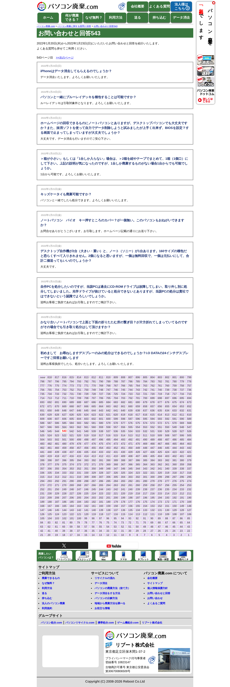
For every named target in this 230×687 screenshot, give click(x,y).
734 (49, 394)
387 (130, 460)
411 (108, 456)
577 (123, 423)
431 (116, 452)
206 (71, 497)
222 (108, 493)
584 (71, 423)
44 (181, 526)
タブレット (143, 556)
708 (86, 398)
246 (86, 489)
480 (64, 443)
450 (130, 448)
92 (137, 518)
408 (130, 456)
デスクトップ (84, 556)
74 (115, 522)
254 (182, 485)
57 (85, 526)
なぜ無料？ (93, 17)
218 (138, 493)
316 (189, 472)
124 (57, 514)
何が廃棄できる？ (72, 17)
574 (145, 423)
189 (42, 501)
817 (57, 377)
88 (166, 518)
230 (49, 493)
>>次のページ (65, 57)
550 (167, 427)
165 (64, 506)
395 (71, 460)
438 (64, 452)
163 (79, 506)
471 (130, 443)
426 (152, 452)
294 (42, 481)
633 (174, 410)
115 (123, 514)
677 (160, 402)
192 (174, 497)
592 (167, 418)
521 (71, 435)
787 (123, 381)
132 (152, 510)
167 (49, 506)
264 (108, 485)
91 (144, 518)
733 (57, 394)
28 (144, 530)
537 (108, 431)
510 (152, 435)
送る (137, 17)
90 (151, 518)
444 (174, 448)
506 (182, 435)
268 (79, 485)
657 (152, 406)
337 (189, 468)
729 (86, 394)
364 (145, 464)
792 (86, 381)
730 (79, 394)
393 (86, 460)
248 (71, 489)
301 (145, 477)
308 (94, 477)
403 (167, 456)
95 (115, 518)
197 (138, 497)
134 (138, 510)
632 (182, 410)
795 (64, 381)
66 (173, 522)
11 (115, 535)
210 (42, 497)
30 (129, 530)
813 (86, 377)
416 (71, 456)
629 (49, 414)
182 (94, 501)
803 (160, 377)
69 (151, 522)
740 (160, 389)
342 (152, 468)
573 (152, 423)
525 (42, 435)
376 (57, 464)
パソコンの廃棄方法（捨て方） (112, 588)
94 (122, 518)
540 (86, 431)
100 (79, 518)
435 (86, 452)
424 (167, 452)
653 (182, 406)
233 (182, 489)
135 (130, 510)
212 (182, 493)
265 (101, 485)
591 (174, 418)
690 (64, 402)
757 (189, 385)
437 (71, 452)
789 (108, 381)
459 (64, 448)
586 (57, 423)
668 (71, 406)
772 (79, 385)
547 (189, 427)
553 (145, 427)
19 (56, 535)
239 (138, 489)
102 (64, 518)
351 (86, 468)
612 (174, 414)
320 (160, 472)
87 (173, 518)
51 (129, 526)
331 (79, 472)
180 (108, 501)
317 (182, 472)
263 (116, 485)
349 (101, 468)
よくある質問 (159, 6)
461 (49, 448)
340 (167, 468)
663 (108, 406)
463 (189, 443)
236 (160, 489)
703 (123, 398)
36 (85, 530)
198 (130, 497)
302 (138, 477)
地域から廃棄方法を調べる (110, 603)
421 (189, 452)
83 (49, 522)
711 (64, 398)
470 (138, 443)
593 (160, 418)
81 (63, 522)
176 (138, 501)
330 (86, 472)
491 (138, 439)
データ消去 (181, 17)
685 (101, 402)
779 (182, 381)
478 (79, 443)
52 (122, 526)
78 (85, 522)
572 (160, 423)
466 (167, 443)
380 (182, 460)
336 (42, 472)
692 (49, 402)
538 (101, 431)
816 (64, 377)
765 (130, 385)
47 (159, 526)
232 (189, 489)
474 (108, 443)
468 (152, 443)
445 (167, 448)
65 (181, 522)
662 (116, 406)
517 (101, 435)
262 (123, 485)
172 (167, 501)
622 (101, 414)
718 (167, 394)
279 (152, 481)
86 (181, 518)
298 (167, 477)
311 (71, 477)
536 (116, 431)
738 (174, 389)
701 (138, 398)
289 (79, 481)
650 (49, 410)
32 (115, 530)
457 (79, 448)
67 (166, 522)
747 (108, 389)
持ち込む (159, 17)
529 (167, 431)
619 (123, 414)
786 (130, 381)
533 (138, 431)
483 (42, 443)
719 (160, 394)
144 (64, 510)
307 (101, 477)
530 (160, 431)
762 (152, 385)
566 (49, 427)
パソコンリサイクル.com (79, 622)
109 (167, 514)
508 (167, 435)
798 (42, 381)
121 (79, 514)
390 (108, 460)
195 (152, 497)
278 (160, 481)
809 (116, 377)
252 (42, 489)
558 (108, 427)
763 (145, 385)
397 (57, 460)
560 (94, 427)
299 (160, 477)
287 (94, 481)
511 (145, 435)
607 (57, 418)
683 (116, 402)
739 (167, 389)
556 (123, 427)
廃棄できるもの (51, 578)
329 (94, 472)
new (42, 377)
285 (108, 481)
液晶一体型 (163, 556)
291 (64, 481)
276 (174, 481)
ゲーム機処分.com (127, 622)
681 (130, 402)
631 (189, 410)
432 (108, 452)
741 (152, 389)
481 (57, 443)
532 (145, 431)
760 (167, 385)
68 (159, 522)
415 (79, 456)
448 (145, 448)
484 (189, 439)
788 (116, 381)
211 (189, 493)
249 (64, 489)
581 (94, 423)
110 (160, 514)
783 (152, 381)
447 (152, 448)
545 (49, 431)
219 (130, 493)
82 (56, 522)
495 (108, 439)
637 (145, 410)
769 (101, 385)
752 (71, 389)
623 (94, 414)
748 (101, 389)
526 (189, 431)
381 (174, 460)
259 (145, 485)
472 (123, 443)
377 (49, 464)
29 (137, 530)
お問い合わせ (155, 598)
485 (182, 439)
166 (57, 506)
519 (86, 435)
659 (138, 406)
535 (123, 431)
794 (71, 381)
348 (108, 468)
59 (71, 526)
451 (123, 448)
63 (41, 526)
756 (42, 389)
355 (57, 468)
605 (71, 418)
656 (160, 406)
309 (86, 477)
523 (57, 435)
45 (173, 526)
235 (167, 489)
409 (123, 456)
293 (49, 481)
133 (145, 510)
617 (138, 414)
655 (167, 406)
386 (138, 460)
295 (189, 477)
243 (108, 489)
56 (93, 526)
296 (182, 477)
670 (57, 406)
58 (78, 526)
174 (152, 501)
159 (108, 506)
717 (174, 394)
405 (152, 456)
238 (145, 489)
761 (160, 385)
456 (86, 448)
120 (86, 514)
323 (138, 472)
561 (86, 427)
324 (130, 472)
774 (64, 385)
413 (94, 456)
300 (152, 477)
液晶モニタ (182, 556)
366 (130, 464)
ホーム (48, 17)
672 (42, 406)
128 (182, 510)
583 (79, 423)
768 (108, 385)
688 (79, 402)
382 (167, 460)
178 (123, 501)
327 (108, 472)
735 (42, 394)
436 (79, 452)
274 (189, 481)
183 (86, 501)
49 (144, 526)
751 (79, 389)
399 (42, 460)
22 (188, 530)
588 (42, 423)
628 (57, 414)
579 (108, 423)
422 (182, 452)
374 (71, 464)
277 (167, 481)
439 (57, 452)
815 (71, 377)
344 (138, 468)
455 (94, 448)
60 (63, 526)
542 (71, 431)
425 (160, 452)
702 (130, 398)
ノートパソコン (64, 556)
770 (94, 385)
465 (174, 443)
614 (160, 414)
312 (64, 477)
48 (151, 526)
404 (160, 456)
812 (94, 377)
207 (64, 497)
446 (160, 448)
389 (116, 460)
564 (64, 427)
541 (79, 431)
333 (64, 472)
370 (101, 464)
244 (101, 489)
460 (57, 448)
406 (145, 456)
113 (138, 514)
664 (101, 406)
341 (160, 468)
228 (64, 493)
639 (130, 410)
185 (71, 501)
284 (116, 481)
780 (174, 381)
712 (57, 398)
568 (189, 423)
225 (86, 493)
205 (79, 497)
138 (108, 510)
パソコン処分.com (51, 622)
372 (86, 464)
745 (123, 389)
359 (182, 464)
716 (182, 394)
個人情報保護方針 (157, 588)
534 (130, 431)
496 (101, 439)
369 (108, 464)
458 (71, 448)
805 (145, 377)
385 (145, 460)
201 (108, 497)
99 (85, 518)
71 (137, 522)
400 (189, 456)
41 (49, 530)
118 (101, 514)
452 (116, 448)
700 (145, 398)
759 (174, 385)
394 (79, 460)
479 (71, 443)
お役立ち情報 (102, 608)
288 (86, 481)
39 (63, 530)
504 (42, 439)
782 (160, 381)
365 (138, 464)
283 (123, 481)
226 (79, 493)
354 (64, 468)
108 (174, 514)
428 (138, 452)
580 (101, 423)
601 (101, 418)
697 (167, 398)
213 (174, 493)
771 (86, 385)
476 (94, 443)
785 (138, 381)
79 (78, 522)
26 (159, 530)
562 (79, 427)
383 (160, 460)
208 (57, 497)
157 (123, 506)
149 (182, 506)
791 (94, 381)
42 (41, 530)
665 (94, 406)
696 (174, 398)
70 (144, 522)
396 (64, 460)
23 (181, 530)
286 (101, 481)
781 (167, 381)
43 (188, 526)
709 (79, 398)
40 (56, 530)
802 (167, 377)
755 (49, 389)
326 (116, 472)
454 (101, 448)
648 (64, 410)
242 (116, 489)
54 (107, 526)
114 (130, 514)
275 (182, 481)
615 (152, 414)
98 (93, 518)
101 (71, 518)
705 (108, 398)
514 (123, 435)
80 (71, 522)
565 (57, 427)
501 (64, 439)
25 (166, 530)
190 (189, 497)
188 (49, 501)
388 (123, 460)
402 (174, 456)
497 (94, 439)
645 (86, 410)
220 (123, 493)
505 (189, 435)
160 (101, 506)
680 (138, 402)
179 (116, 501)
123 (64, 514)
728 (94, 394)
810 (108, 377)
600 (108, 418)
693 (42, 402)
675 (174, 402)
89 (159, 518)
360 (174, 464)
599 (116, 418)
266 (94, 485)
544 (57, 431)
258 (152, 485)
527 (182, 431)
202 (101, 497)
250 (57, 489)
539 (94, 431)
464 (182, 443)
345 (130, 468)
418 (57, 456)
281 (138, 481)
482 (49, 443)
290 (71, 481)
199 (123, 497)
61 (56, 526)
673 (189, 402)
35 (93, 530)
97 (100, 518)
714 (42, 398)
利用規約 (47, 608)
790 (101, 381)
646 (79, 410)
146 (49, 510)
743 (138, 389)
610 (189, 414)
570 (174, 423)
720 (152, 394)
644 (94, 410)
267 (86, 485)
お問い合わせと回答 (158, 593)
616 (145, 414)
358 (189, 464)
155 (138, 506)
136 (123, 510)
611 (182, 414)
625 (79, 414)
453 (108, 448)
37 (78, 530)
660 (130, 406)
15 (85, 535)
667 (79, 406)
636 (152, 410)
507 (174, 435)
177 (130, 501)
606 (64, 418)
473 (116, 443)
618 (130, 414)
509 (160, 435)
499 (79, 439)
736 (189, 389)
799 (189, 377)
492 (130, 439)
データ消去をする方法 (107, 593)
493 (123, 439)
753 (64, 389)
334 (57, 472)
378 (42, 464)
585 (64, 423)
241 (123, 489)
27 (151, 530)
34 (100, 530)
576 (130, 423)
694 (189, 398)
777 (42, 385)
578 (116, 423)
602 (94, 418)
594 (152, 418)
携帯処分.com (106, 622)
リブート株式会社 (152, 622)
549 (174, 427)
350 (94, 468)
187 (57, 501)
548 (182, 427)
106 (189, 514)
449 (138, 448)
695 (182, 398)
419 (49, 456)
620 (116, 414)
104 (49, 518)
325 (123, 472)
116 (116, 514)
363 (152, 464)
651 (42, 410)
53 (115, 526)
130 (167, 510)
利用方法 (115, 17)
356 (49, 468)
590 (182, 418)
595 (145, 418)
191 (182, 497)
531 (152, 431)
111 (152, 514)
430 (123, 452)
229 (57, 493)
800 (182, 377)
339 (174, 468)
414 (86, 456)
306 (108, 477)
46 (166, 526)
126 (42, 514)
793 (79, 381)
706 (101, 398)
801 (174, 377)
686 (94, 402)
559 (101, 427)
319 (167, 472)
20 (49, 535)
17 (71, 535)
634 (167, 410)
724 (123, 394)
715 (189, 394)
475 (101, 443)
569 (182, 423)
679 (145, 402)
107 (182, 514)
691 (57, 402)
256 (167, 485)
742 (145, 389)
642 (108, 410)
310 (79, 477)
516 (108, 435)
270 (64, 485)
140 (94, 510)
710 (71, 398)
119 (94, 514)
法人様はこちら (181, 6)
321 (152, 472)
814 (79, 377)
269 (71, 485)
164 (71, 506)
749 (94, 389)
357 (42, 468)
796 (57, 381)
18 (63, 535)
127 (189, 510)
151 (167, 506)
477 (86, 443)
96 (107, 518)
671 (49, 406)
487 (167, 439)
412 (101, 456)
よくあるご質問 (156, 603)
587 (49, 423)
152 (160, 506)
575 (138, 423)
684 (108, 402)
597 (130, 418)
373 (79, 464)
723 (130, 394)
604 (79, 418)
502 (57, 439)
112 (145, 514)
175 (145, 501)
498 (86, 439)
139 (101, 510)
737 (182, 389)
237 (152, 489)
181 (101, 501)
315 (42, 477)
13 (100, 535)
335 (49, 472)
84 (41, 522)
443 (182, 448)
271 (57, 485)
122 (71, 514)
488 (160, 439)
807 (130, 377)
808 (123, 377)
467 (160, 443)
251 (49, 489)
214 (167, 493)
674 (182, 402)
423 (174, 452)
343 (145, 468)
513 (130, 435)
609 (42, 418)
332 (71, 472)
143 (71, 510)
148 (189, 506)
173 (160, 501)
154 (145, 506)
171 (174, 501)
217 (145, 493)
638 (138, 410)
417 (64, 456)
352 (79, 468)
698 (160, 398)
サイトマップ (155, 583)
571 (167, 423)
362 (160, 464)
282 (130, 481)
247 (79, 489)
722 (138, 394)
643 (101, 410)
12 (107, 535)
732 (64, 394)
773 (71, 385)
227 (71, 493)
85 (188, 518)
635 (160, 410)
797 (49, 381)
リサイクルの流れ (105, 578)
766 (123, 385)
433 (101, 452)
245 (94, 489)
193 (167, 497)
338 (182, 468)
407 (138, 456)
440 (49, 452)
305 (116, 477)
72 (129, 522)
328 (101, 472)
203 (94, 497)
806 (138, 377)
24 (173, 530)
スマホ (123, 556)
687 (86, 402)
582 (86, 423)
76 (100, 522)
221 (116, 493)
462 (42, 448)
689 (71, 402)
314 (49, 477)
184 (79, 501)
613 (167, 414)
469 (145, 443)
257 (160, 485)
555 (130, 427)
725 (116, 394)
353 (71, 468)
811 (101, 377)
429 (130, 452)
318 (174, 472)
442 (189, 448)
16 (78, 535)
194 (160, 497)
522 (64, 435)
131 (160, 510)
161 (94, 506)
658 (145, 406)
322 (145, 472)
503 (49, 439)
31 (122, 530)
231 (42, 493)
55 (100, 526)
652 (189, 406)
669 (64, 406)
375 (64, 464)
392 (94, 460)
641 (116, 410)
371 (94, 464)
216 (152, 493)
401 (182, 456)
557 (116, 427)
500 (71, 439)
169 (189, 501)
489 (152, 439)
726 (108, 394)
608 (49, 418)
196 (145, 497)
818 (49, 377)
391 (101, 460)
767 (116, 385)
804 (152, 377)
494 (116, 439)
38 (71, 530)
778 (189, 381)
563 (71, 427)
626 (71, 414)
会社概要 (137, 6)
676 (167, 402)
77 (93, 522)
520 (79, 435)
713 (49, 398)
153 (152, 506)
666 (86, 406)
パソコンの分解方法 (106, 598)
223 (101, 493)
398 (49, 460)
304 (123, 477)
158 (116, 506)
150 (174, 506)
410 (116, 456)
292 (57, 481)
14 (93, 535)
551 (160, 427)
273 (42, 485)
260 (138, 485)
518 (94, 435)
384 (152, 460)
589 (189, 418)
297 (174, 477)
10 (122, 535)
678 (152, 402)
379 (189, 460)
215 (160, 493)
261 (130, 485)
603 (86, 418)
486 (174, 439)
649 (57, 410)
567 (42, 427)
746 (116, 389)
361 (167, 464)
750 (86, 389)
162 (86, 506)
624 (86, 414)
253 (189, 485)
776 (49, 385)
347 (116, 468)
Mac (104, 556)
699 (152, 398)
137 (116, 510)
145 (57, 510)
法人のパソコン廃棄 (53, 603)
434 (94, 452)
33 (107, 530)
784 (145, 381)
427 (145, 452)
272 (49, 485)
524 (49, 435)
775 (57, 385)
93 (129, 518)
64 (188, 522)
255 (174, 485)
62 (49, 526)
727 (101, 394)
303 (130, 477)
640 (123, 410)
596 (138, 418)
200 (116, 497)
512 (138, 435)
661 (123, 406)
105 (42, 518)
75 (107, 522)
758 (182, 385)
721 (145, 394)
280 (145, 481)
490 (145, 439)
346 (123, 468)
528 (174, 431)
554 (138, 427)
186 (64, 501)
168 (42, 506)
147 (42, 510)
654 (174, 406)
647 (71, 410)
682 (123, 402)
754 (57, 389)
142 (79, 510)
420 (42, 456)
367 (123, 464)
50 (137, 526)
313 (57, 477)
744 (130, 389)
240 (130, 489)
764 (138, 385)
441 (42, 452)
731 (71, 394)
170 (182, 501)
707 (94, 398)
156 (130, 506)
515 (116, 435)
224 (94, 493)
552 (152, 427)
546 (42, 431)
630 (42, 414)
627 (64, 414)
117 (108, 514)
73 (122, 522)
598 (123, 418)
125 (49, 514)
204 (86, 497)
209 (49, 497)
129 (174, 510)
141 (86, 510)
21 (41, 535)
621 (108, 414)
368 (116, 464)
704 (116, 398)
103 (57, 518)
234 (174, 489)
